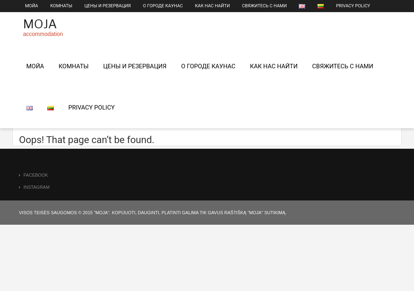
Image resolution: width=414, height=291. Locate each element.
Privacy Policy (353, 5)
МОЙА (31, 5)
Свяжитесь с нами (264, 5)
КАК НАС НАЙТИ (212, 5)
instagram (36, 187)
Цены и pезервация (107, 5)
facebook (35, 175)
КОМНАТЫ (61, 5)
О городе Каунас (163, 5)
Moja (40, 24)
